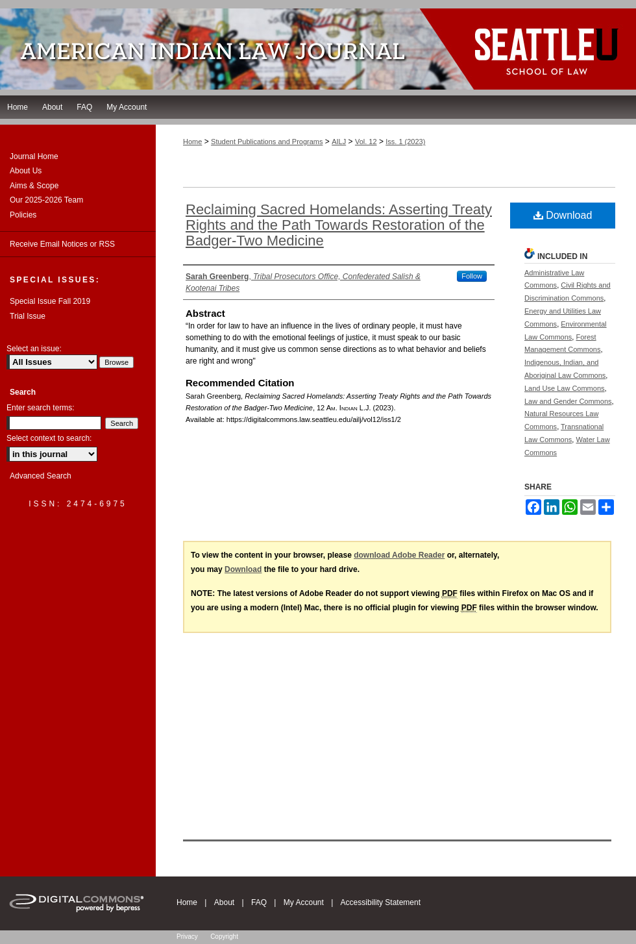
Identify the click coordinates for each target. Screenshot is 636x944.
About (224, 902)
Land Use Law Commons (564, 388)
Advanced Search (40, 475)
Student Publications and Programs (267, 141)
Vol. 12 (366, 141)
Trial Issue (27, 316)
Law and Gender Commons (568, 401)
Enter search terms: (40, 407)
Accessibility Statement (381, 902)
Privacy (187, 936)
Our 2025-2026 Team (46, 200)
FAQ (259, 902)
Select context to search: (49, 438)
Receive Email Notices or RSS (62, 244)
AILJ (339, 141)
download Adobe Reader (399, 555)
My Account (304, 902)
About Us (26, 170)
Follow (471, 276)
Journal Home (34, 156)
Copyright (224, 936)
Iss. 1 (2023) (405, 141)
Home (192, 141)
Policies (23, 214)
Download (563, 215)
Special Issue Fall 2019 (50, 301)
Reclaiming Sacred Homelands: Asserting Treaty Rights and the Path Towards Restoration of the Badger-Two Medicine (339, 225)
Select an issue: (34, 348)
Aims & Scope (34, 185)
